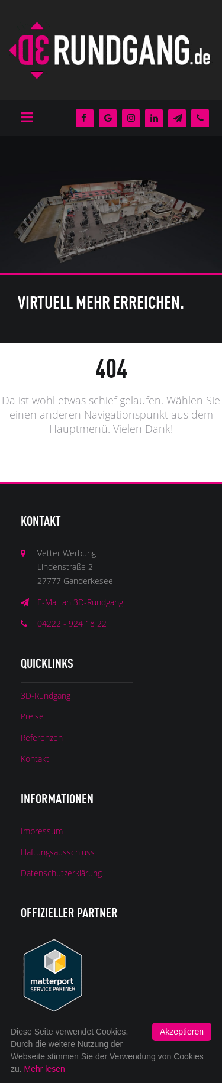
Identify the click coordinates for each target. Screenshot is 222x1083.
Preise (32, 716)
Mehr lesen (44, 1069)
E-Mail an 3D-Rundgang (80, 602)
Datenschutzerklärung (61, 872)
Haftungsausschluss (58, 852)
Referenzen (42, 737)
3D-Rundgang (45, 695)
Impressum (42, 830)
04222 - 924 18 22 (72, 623)
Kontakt (35, 758)
